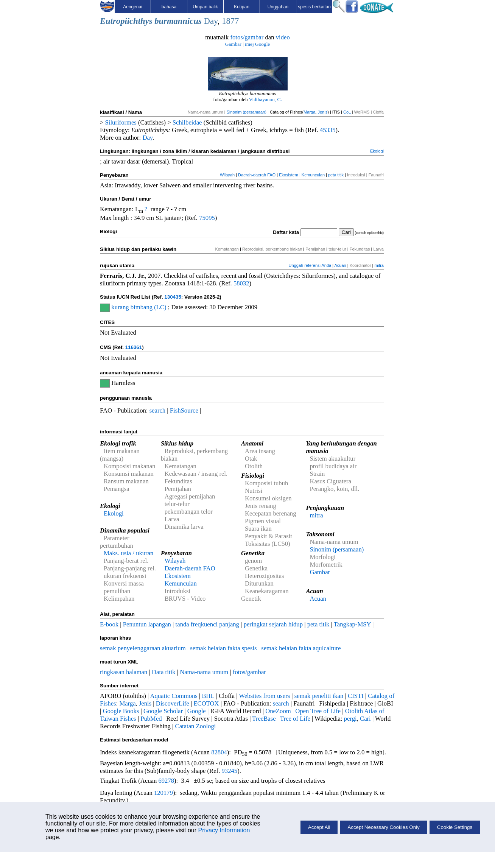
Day (211, 21)
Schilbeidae (187, 122)
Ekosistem (288, 175)
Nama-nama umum (204, 672)
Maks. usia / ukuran (128, 553)
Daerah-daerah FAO (257, 175)
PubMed (151, 718)
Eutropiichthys (126, 21)
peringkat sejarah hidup (273, 624)
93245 (230, 770)
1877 (230, 21)
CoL (347, 112)
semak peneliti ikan (319, 695)
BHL (208, 695)
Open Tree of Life (318, 711)
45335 (328, 130)
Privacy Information (224, 830)
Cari (365, 718)
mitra (379, 265)
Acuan (340, 265)
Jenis (322, 112)
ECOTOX (206, 703)
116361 (133, 347)
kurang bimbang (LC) (138, 307)
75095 (207, 217)
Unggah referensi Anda (310, 265)
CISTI (356, 695)
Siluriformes (121, 122)
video (283, 37)
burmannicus (178, 21)
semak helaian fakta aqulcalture (301, 648)
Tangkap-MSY (352, 624)
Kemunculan (313, 175)
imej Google (257, 44)
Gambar (233, 44)
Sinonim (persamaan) (246, 112)
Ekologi (377, 151)
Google (196, 711)
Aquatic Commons (173, 695)
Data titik (163, 672)
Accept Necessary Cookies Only (383, 827)
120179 (163, 792)
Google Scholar (163, 711)
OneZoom (278, 711)
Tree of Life (295, 718)
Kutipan (241, 6)
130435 (172, 297)
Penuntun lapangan (147, 624)
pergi (350, 718)
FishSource (184, 410)
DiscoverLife (172, 703)
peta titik (336, 175)
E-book (109, 624)
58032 (241, 283)
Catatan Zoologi (195, 726)
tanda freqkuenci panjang (207, 624)
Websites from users (264, 695)
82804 (219, 752)
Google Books (121, 711)
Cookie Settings (454, 827)
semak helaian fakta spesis (223, 648)
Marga (309, 112)
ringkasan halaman (123, 672)
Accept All (319, 827)
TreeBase (264, 718)
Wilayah (227, 175)
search (157, 410)
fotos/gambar (246, 37)
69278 (166, 780)
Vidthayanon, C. (265, 99)
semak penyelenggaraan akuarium (143, 648)
